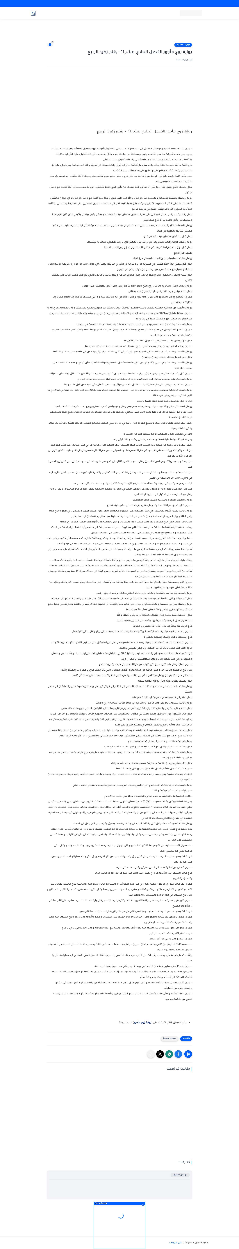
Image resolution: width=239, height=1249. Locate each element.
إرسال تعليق (180, 1175)
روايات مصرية (183, 45)
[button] (178, 1054)
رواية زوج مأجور (143, 1022)
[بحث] (33, 13)
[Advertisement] (119, 32)
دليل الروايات (175, 1243)
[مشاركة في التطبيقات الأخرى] (151, 1054)
